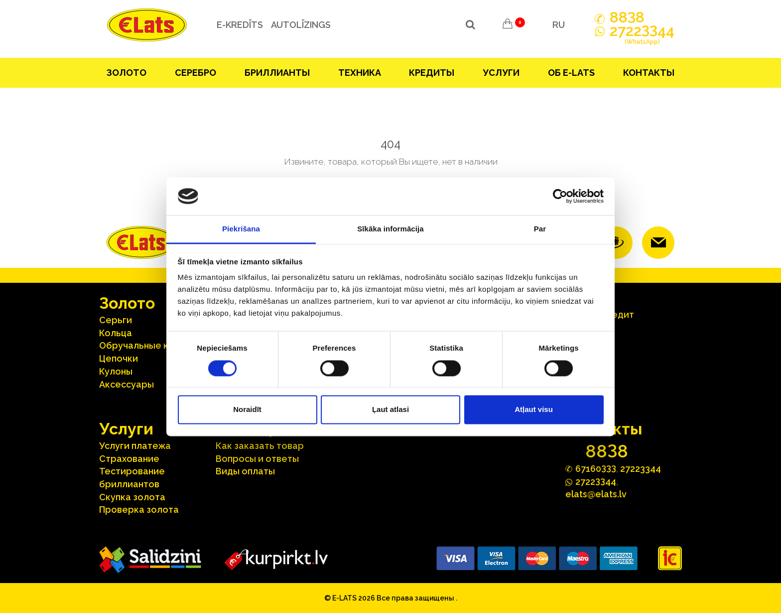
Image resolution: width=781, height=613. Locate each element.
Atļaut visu (534, 410)
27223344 (640, 468)
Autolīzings (300, 24)
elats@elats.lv (596, 494)
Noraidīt (247, 410)
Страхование (129, 458)
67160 (595, 468)
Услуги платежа (135, 445)
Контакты (648, 72)
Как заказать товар (260, 445)
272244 (642, 36)
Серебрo (195, 72)
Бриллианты (277, 72)
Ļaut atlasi (390, 410)
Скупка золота (132, 497)
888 (627, 17)
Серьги (115, 320)
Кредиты (431, 72)
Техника (359, 72)
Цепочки (118, 358)
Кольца (115, 333)
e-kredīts (239, 24)
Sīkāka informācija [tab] (390, 229)
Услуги (501, 72)
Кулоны (115, 371)
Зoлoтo (126, 72)
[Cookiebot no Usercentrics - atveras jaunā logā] (560, 196)
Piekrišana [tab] (241, 229)
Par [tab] (540, 229)
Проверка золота (139, 509)
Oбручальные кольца (147, 345)
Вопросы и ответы (257, 458)
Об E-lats (571, 72)
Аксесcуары (126, 384)
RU (558, 24)
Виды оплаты (245, 471)
